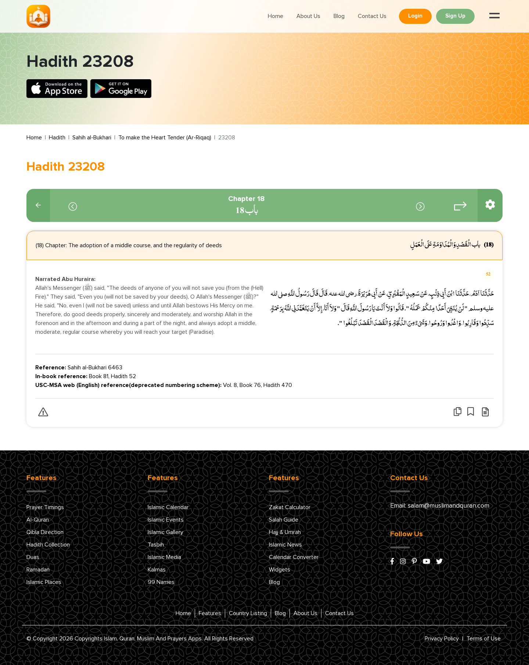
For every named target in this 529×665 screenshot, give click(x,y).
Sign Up (455, 16)
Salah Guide (283, 520)
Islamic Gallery (165, 532)
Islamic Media (164, 557)
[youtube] (426, 562)
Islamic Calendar (168, 507)
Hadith (57, 137)
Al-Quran (37, 520)
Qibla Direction (45, 532)
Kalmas (157, 570)
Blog (339, 16)
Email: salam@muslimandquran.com (439, 506)
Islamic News (285, 545)
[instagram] (403, 562)
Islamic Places (43, 582)
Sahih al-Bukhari (91, 137)
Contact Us (372, 16)
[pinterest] (414, 562)
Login (415, 16)
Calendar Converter (294, 557)
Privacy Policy (442, 639)
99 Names (161, 582)
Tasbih (156, 545)
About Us (308, 16)
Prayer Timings (45, 507)
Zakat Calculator (289, 507)
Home (275, 16)
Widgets (279, 570)
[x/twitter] (439, 562)
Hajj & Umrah (285, 532)
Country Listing (248, 613)
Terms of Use (484, 639)
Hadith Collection (48, 545)
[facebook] (392, 562)
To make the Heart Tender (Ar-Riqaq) (164, 137)
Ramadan (38, 570)
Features (210, 613)
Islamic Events (166, 520)
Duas (32, 557)
